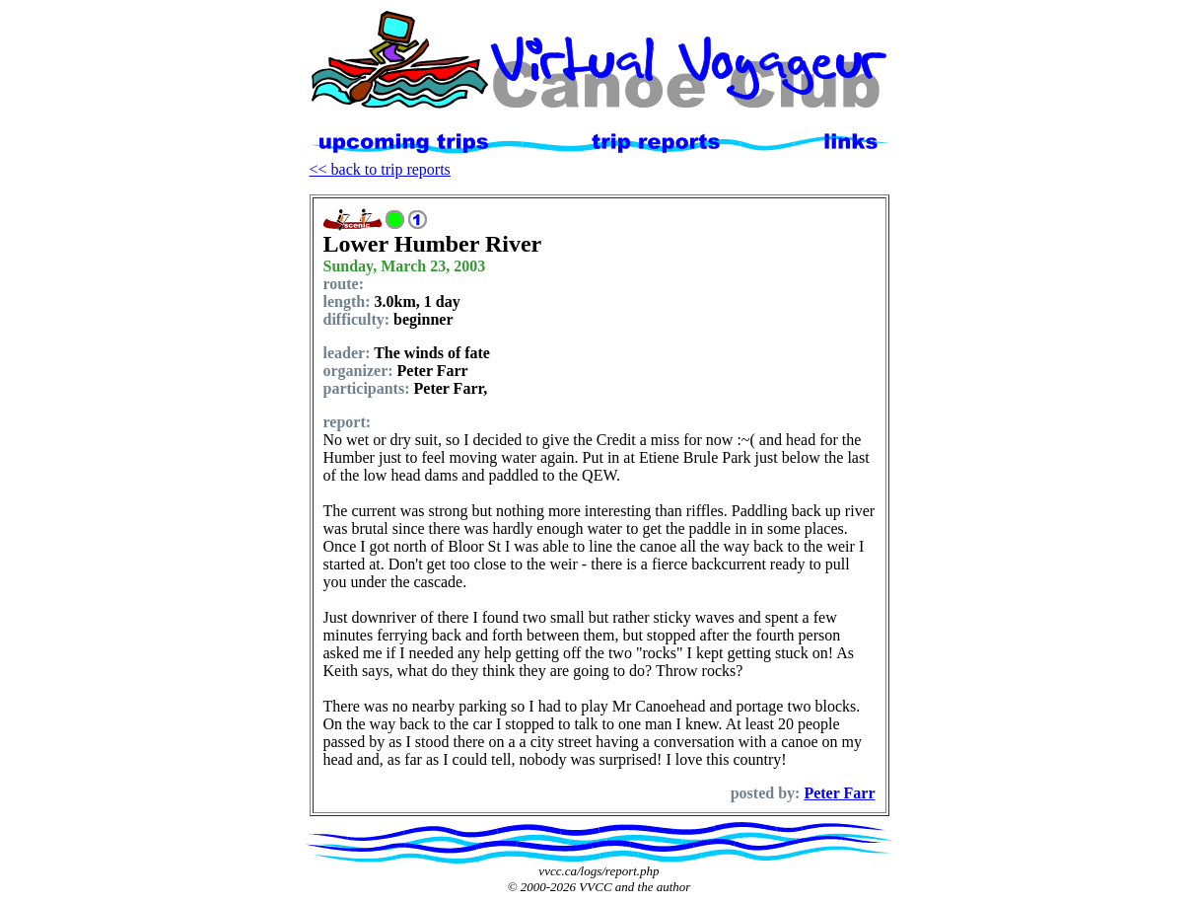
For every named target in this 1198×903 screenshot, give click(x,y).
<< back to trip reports (380, 169)
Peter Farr (839, 793)
